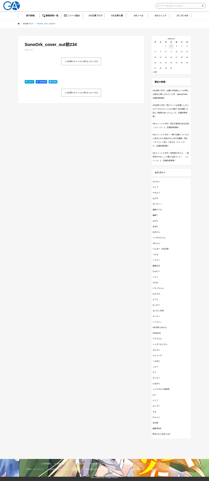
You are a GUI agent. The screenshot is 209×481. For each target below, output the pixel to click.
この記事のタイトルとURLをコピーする (81, 61)
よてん (155, 299)
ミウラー (156, 260)
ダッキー (156, 378)
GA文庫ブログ (96, 15)
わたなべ (156, 181)
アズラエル (157, 339)
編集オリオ (157, 209)
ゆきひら (156, 232)
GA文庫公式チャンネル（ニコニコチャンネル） (106, 469)
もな (154, 411)
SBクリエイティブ (36, 469)
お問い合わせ (169, 469)
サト (154, 372)
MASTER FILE (138, 469)
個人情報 (154, 469)
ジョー (155, 277)
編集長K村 (157, 428)
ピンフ (155, 400)
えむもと (156, 350)
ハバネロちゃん (159, 237)
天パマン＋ (157, 204)
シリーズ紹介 (73, 15)
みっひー (156, 305)
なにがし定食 (158, 310)
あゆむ (155, 226)
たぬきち (156, 383)
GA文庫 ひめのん (160, 327)
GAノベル (138, 15)
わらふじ (156, 417)
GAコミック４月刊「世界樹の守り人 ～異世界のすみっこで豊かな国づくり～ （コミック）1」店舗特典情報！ (171, 157)
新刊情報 (30, 15)
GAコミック (160, 15)
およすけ (156, 294)
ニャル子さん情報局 (161, 389)
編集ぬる (156, 266)
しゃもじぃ (157, 322)
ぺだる (155, 254)
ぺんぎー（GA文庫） (161, 249)
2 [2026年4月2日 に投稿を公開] (171, 46)
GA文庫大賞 (117, 15)
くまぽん (156, 361)
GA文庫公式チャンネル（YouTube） (65, 469)
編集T (155, 215)
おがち (155, 221)
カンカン (156, 316)
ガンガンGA (182, 15)
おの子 (155, 198)
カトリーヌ (157, 355)
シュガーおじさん (160, 344)
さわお (155, 282)
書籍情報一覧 (52, 15)
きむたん (156, 243)
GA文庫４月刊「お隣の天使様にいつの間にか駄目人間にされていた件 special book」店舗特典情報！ (171, 94)
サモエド (156, 193)
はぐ (154, 395)
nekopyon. (157, 333)
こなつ (155, 367)
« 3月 (155, 72)
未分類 (155, 423)
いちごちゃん (158, 288)
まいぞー (156, 406)
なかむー (156, 271)
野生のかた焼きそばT (162, 434)
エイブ (155, 187)
